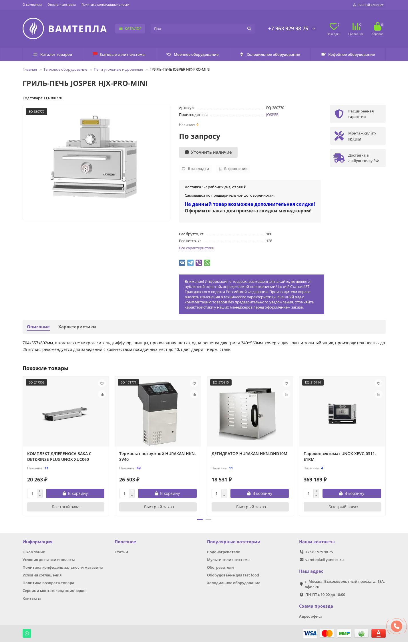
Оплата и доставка (61, 4)
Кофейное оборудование (348, 54)
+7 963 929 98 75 (288, 28)
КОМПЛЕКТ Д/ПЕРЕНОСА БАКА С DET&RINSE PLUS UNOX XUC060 (59, 456)
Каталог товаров (52, 54)
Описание (38, 327)
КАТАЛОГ (130, 28)
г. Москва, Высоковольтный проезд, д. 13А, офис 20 (345, 584)
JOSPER (272, 114)
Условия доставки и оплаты (49, 559)
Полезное (125, 542)
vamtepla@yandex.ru (324, 559)
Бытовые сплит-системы (119, 54)
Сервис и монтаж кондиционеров (54, 590)
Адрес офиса (311, 616)
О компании (32, 4)
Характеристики (77, 327)
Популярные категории (233, 542)
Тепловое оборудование (65, 69)
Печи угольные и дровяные (118, 69)
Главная (30, 69)
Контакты (32, 598)
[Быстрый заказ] (66, 506)
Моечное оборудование (192, 54)
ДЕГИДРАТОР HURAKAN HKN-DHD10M (249, 453)
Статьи (121, 551)
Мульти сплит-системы (228, 559)
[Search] (203, 28)
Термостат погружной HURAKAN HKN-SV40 (157, 456)
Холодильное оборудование (269, 54)
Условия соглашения (42, 575)
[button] (200, 519)
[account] (368, 5)
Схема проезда (316, 606)
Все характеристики (196, 247)
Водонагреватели (223, 551)
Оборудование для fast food (233, 575)
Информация (38, 542)
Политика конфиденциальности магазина (63, 567)
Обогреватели (220, 567)
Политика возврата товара (48, 582)
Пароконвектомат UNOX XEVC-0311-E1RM (340, 456)
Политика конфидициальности (105, 4)
